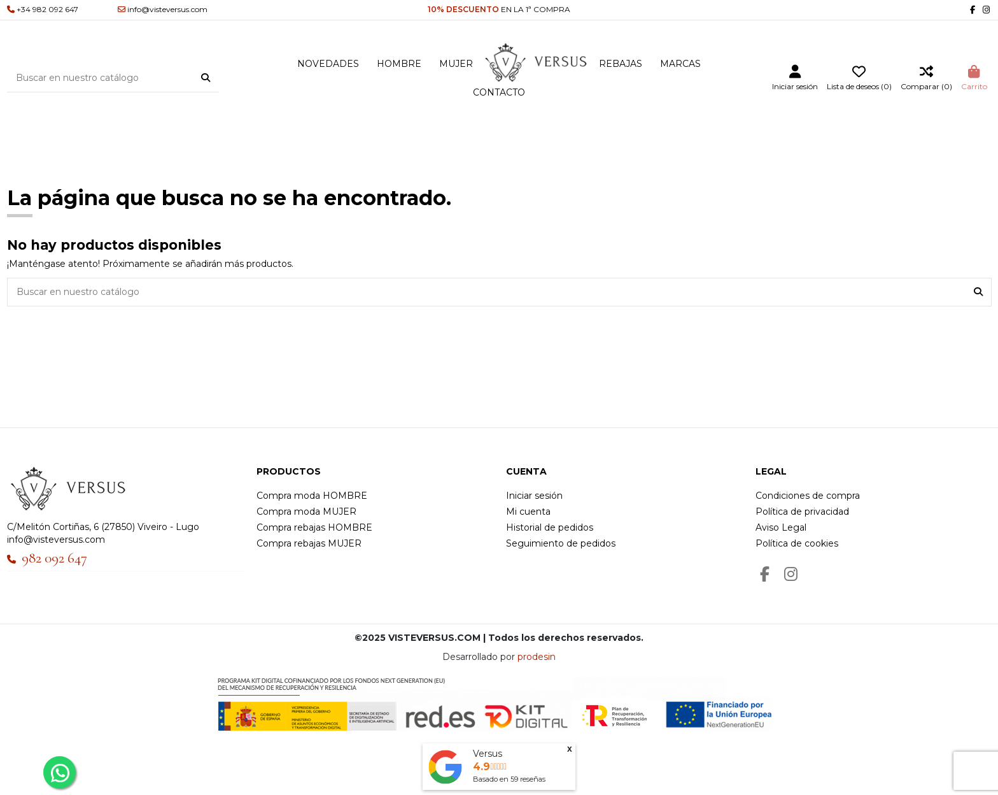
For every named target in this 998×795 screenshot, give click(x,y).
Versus (487, 753)
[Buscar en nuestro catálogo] (205, 78)
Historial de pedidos (549, 527)
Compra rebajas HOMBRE (314, 527)
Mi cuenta (528, 511)
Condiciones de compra (808, 495)
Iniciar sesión (534, 495)
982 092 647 (54, 558)
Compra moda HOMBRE (312, 495)
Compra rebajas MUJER (309, 543)
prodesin (536, 656)
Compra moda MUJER (306, 511)
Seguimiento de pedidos (560, 543)
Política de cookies (797, 543)
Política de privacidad (802, 511)
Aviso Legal (781, 527)
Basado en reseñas (509, 779)
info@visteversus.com (56, 539)
